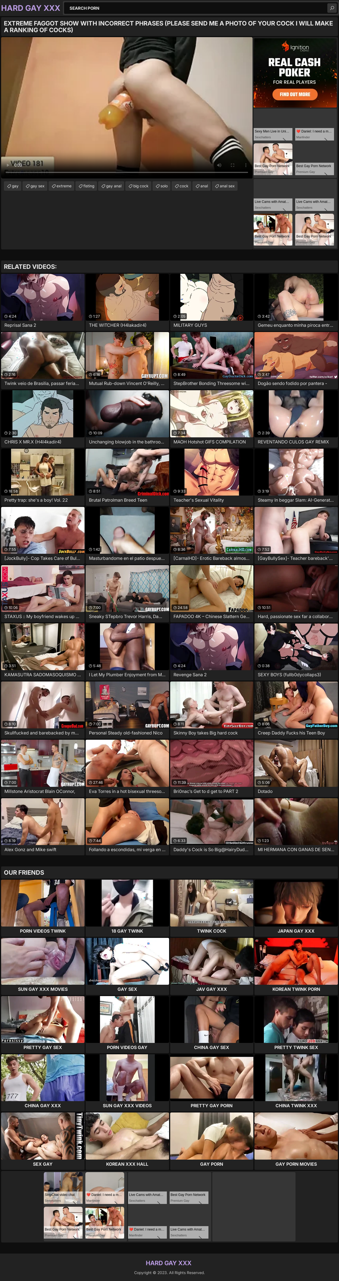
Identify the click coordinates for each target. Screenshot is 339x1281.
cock (184, 185)
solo (164, 185)
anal (204, 185)
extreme (64, 185)
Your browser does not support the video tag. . (127, 107)
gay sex (37, 185)
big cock (141, 185)
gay (15, 185)
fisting (88, 185)
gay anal (113, 185)
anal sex (227, 185)
